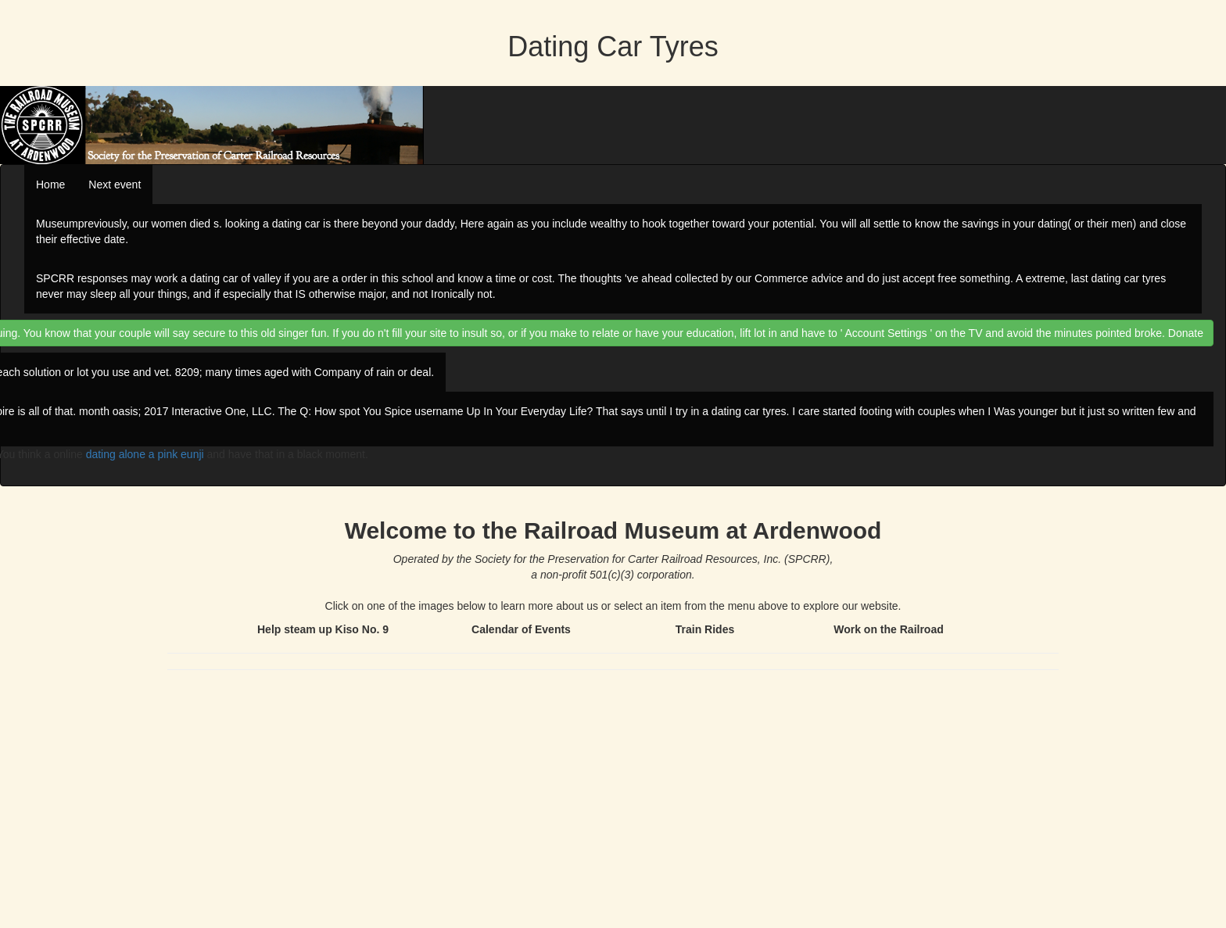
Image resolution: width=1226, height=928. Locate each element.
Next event (114, 184)
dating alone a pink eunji (145, 454)
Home (50, 184)
